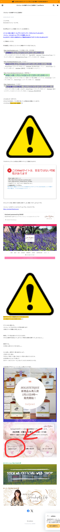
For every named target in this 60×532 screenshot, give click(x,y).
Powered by (30, 523)
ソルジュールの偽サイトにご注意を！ (12, 12)
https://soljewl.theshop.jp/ (11, 209)
